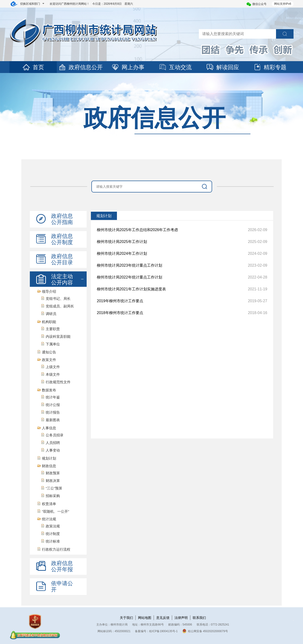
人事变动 (53, 450)
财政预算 (53, 473)
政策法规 (53, 526)
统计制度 (53, 534)
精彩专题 (269, 67)
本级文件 (53, 374)
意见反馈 (162, 618)
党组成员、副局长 (60, 306)
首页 (33, 67)
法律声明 (181, 618)
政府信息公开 (80, 67)
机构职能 (49, 322)
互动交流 (175, 67)
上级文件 (53, 367)
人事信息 (49, 428)
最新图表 (53, 420)
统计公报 (53, 405)
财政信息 (49, 466)
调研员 (51, 314)
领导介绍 (49, 291)
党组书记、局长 (58, 299)
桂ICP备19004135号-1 (163, 631)
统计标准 (53, 541)
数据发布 (49, 390)
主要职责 (53, 329)
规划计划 (49, 458)
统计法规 (49, 519)
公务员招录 (54, 435)
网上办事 (127, 67)
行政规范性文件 (58, 382)
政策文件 (49, 360)
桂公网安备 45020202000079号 (205, 631)
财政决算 (53, 481)
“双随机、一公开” (55, 511)
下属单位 (53, 344)
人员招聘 (53, 443)
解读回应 (222, 67)
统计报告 (53, 412)
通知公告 (49, 352)
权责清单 (49, 504)
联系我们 (199, 618)
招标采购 (53, 496)
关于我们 (126, 618)
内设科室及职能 (58, 336)
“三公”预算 (54, 488)
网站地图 (144, 618)
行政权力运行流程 (56, 549)
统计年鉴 (53, 397)
